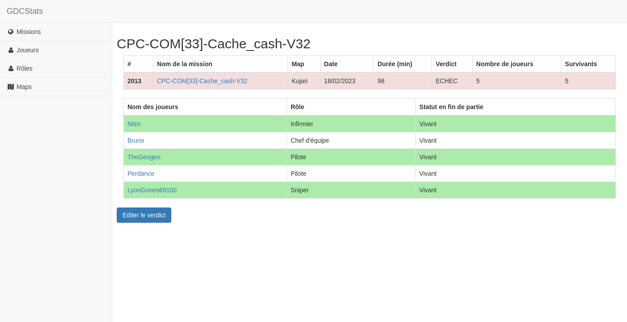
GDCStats (25, 11)
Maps (19, 86)
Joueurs (23, 50)
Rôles (20, 68)
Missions (24, 31)
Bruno (135, 140)
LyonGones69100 (152, 190)
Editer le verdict (144, 215)
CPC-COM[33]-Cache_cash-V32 (202, 81)
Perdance (140, 173)
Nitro (134, 123)
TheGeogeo (144, 157)
